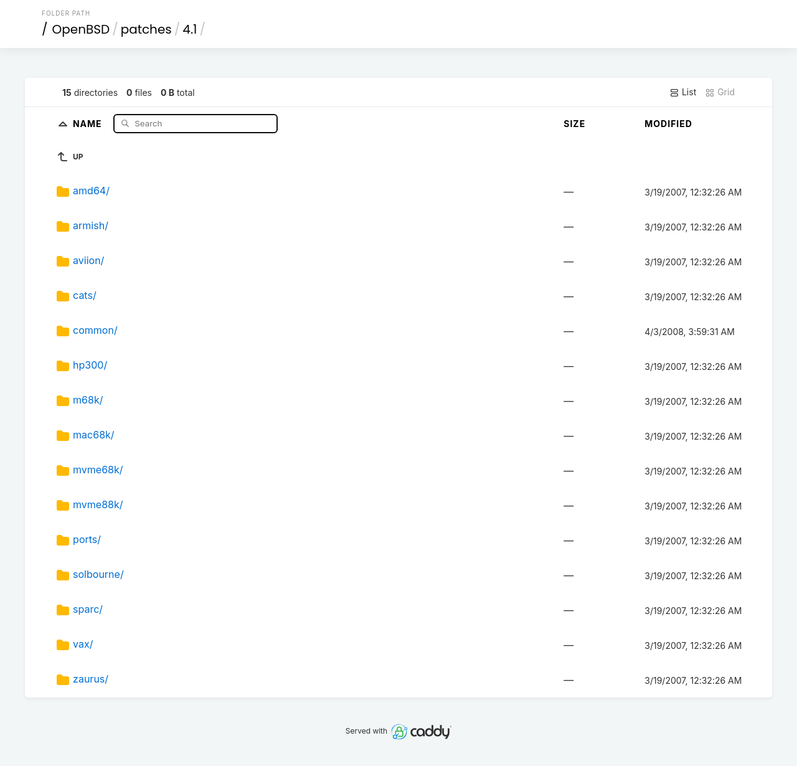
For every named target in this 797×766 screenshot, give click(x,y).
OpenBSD (81, 29)
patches (146, 29)
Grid (720, 92)
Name (89, 123)
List (682, 92)
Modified (668, 123)
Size (574, 123)
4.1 (189, 29)
